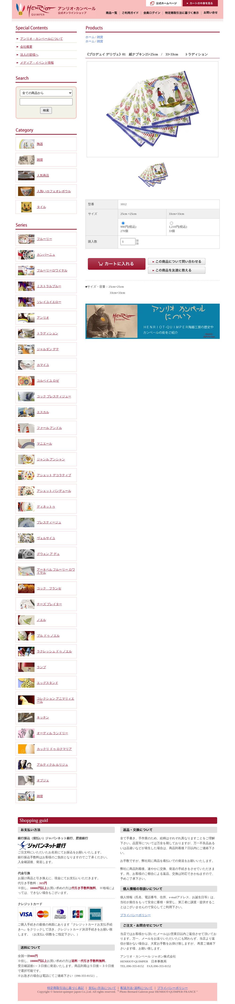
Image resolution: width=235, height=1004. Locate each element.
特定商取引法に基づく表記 (65, 988)
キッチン (43, 717)
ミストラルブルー (49, 286)
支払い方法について (102, 988)
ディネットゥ (46, 506)
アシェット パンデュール (54, 491)
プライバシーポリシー (135, 915)
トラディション (47, 333)
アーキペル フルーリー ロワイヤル (56, 571)
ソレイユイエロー (49, 302)
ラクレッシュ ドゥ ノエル (54, 651)
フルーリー (44, 239)
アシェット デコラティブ (54, 475)
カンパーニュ (46, 254)
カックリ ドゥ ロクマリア (54, 749)
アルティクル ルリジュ (52, 764)
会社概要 (26, 46)
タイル (41, 207)
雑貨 (100, 37)
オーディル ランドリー (52, 733)
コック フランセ (49, 588)
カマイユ (43, 365)
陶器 (40, 144)
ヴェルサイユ (46, 538)
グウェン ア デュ (48, 554)
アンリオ (43, 317)
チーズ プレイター (49, 604)
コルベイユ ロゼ (48, 380)
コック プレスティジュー (54, 396)
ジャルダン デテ (48, 349)
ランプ (41, 667)
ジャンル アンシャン (51, 459)
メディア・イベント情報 (37, 62)
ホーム (90, 37)
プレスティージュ (49, 522)
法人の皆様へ (29, 54)
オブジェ (43, 780)
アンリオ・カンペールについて (41, 38)
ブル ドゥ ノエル (48, 635)
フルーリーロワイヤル (52, 270)
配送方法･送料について (136, 988)
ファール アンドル (49, 428)
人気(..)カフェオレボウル (54, 191)
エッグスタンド (47, 683)
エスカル (43, 412)
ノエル (41, 620)
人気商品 (43, 175)
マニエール (44, 443)
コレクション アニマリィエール (55, 700)
